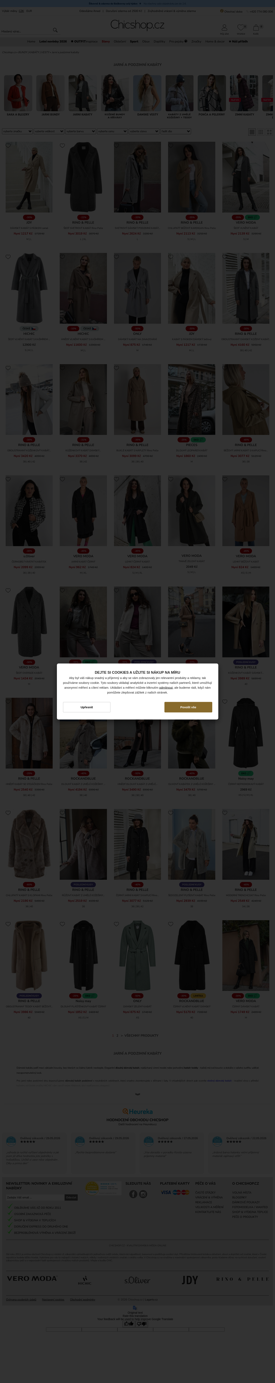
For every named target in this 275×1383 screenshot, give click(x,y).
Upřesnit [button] (87, 707)
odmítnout (166, 687)
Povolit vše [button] (188, 707)
